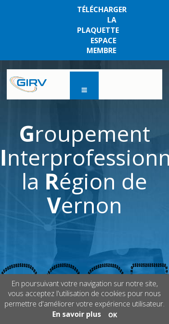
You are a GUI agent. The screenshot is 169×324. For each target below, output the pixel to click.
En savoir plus (76, 314)
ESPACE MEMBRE (101, 46)
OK (112, 314)
